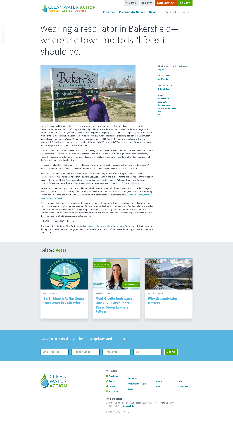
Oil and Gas (163, 89)
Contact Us (128, 406)
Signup (147, 3)
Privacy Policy (184, 386)
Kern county (164, 105)
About (187, 12)
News (152, 12)
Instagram (112, 391)
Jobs (179, 381)
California (163, 79)
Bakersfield (163, 98)
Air (159, 111)
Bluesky (111, 386)
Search (131, 3)
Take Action (166, 3)
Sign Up (171, 351)
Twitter (111, 381)
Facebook (112, 376)
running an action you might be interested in (104, 226)
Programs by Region (132, 12)
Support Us (173, 12)
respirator (163, 101)
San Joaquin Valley (167, 108)
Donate (184, 3)
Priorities (109, 12)
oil (159, 114)
